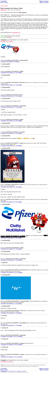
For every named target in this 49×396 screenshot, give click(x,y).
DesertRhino (23, 322)
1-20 (4, 41)
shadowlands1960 (24, 60)
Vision (21, 310)
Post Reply (3, 61)
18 (1, 335)
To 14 (14, 336)
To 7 (14, 325)
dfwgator (22, 343)
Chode (21, 184)
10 (1, 199)
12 (1, 247)
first (2, 41)
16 (1, 310)
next (10, 41)
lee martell (22, 132)
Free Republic (4, 1)
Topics (41, 2)
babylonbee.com (16, 32)
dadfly (21, 247)
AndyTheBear (23, 105)
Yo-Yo (21, 199)
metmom (22, 354)
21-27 (7, 41)
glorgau (21, 119)
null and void (23, 269)
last (12, 41)
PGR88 (21, 71)
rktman (21, 143)
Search (6, 2)
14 (1, 269)
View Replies (16, 61)
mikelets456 (23, 258)
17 (1, 322)
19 (1, 343)
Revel (21, 94)
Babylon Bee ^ (4, 9)
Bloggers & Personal (43, 1)
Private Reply (10, 61)
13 (1, 258)
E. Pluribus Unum (24, 235)
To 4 (14, 120)
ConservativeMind (24, 301)
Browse (2, 2)
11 (1, 235)
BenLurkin (22, 82)
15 (1, 301)
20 (1, 354)
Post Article (45, 2)
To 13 (14, 272)
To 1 (14, 72)
